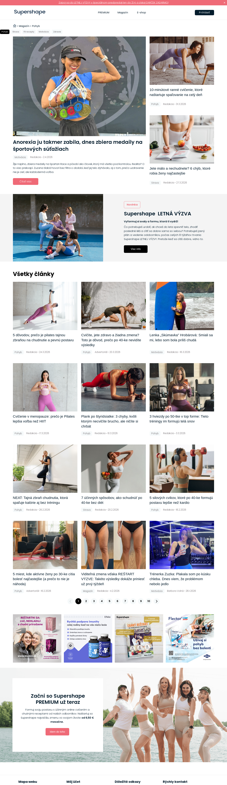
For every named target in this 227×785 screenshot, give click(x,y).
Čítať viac (26, 181)
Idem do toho (57, 731)
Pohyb (5, 31)
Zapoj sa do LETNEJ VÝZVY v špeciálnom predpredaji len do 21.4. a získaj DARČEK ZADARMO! (114, 2)
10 (148, 601)
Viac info (136, 249)
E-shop (141, 12)
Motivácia (44, 31)
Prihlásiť (204, 12)
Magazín (122, 12)
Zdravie (57, 31)
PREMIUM (103, 12)
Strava (15, 31)
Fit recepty (29, 31)
